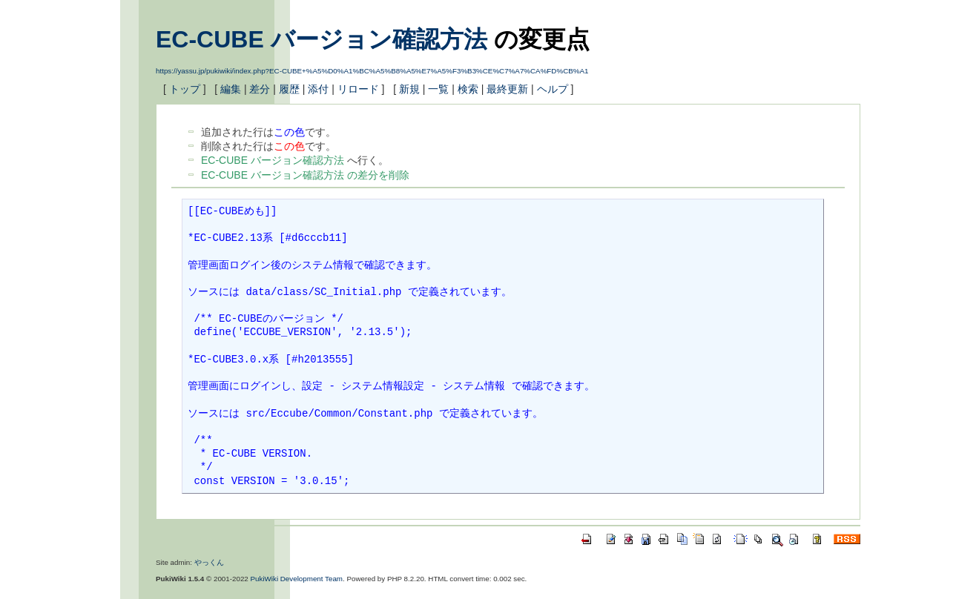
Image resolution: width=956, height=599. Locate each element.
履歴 (289, 89)
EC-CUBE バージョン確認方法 (321, 39)
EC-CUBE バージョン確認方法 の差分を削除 (305, 175)
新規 (409, 89)
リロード (358, 89)
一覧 (438, 89)
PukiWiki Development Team (297, 579)
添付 (318, 89)
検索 (468, 89)
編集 (230, 89)
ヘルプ (552, 89)
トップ (184, 89)
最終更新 (507, 89)
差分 (259, 89)
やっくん (209, 562)
